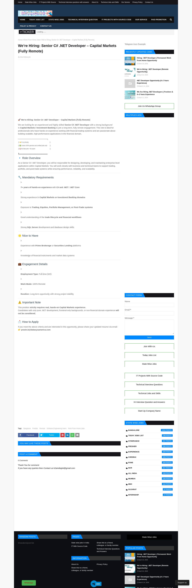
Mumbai (150, 478)
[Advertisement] (69, 67)
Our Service (125, 2)
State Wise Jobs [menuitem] (56, 20)
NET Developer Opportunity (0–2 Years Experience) (153, 82)
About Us (95, 2)
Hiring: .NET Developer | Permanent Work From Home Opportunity (154, 59)
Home (20, 2)
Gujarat (150, 489)
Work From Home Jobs (32, 40)
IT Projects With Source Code (149, 376)
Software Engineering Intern (57, 428)
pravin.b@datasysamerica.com (36, 330)
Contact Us (149, 2)
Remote (42, 428)
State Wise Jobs (31, 2)
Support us (182, 582)
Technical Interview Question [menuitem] (83, 20)
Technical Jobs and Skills (110, 2)
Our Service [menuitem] (141, 20)
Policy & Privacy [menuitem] (28, 26)
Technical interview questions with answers (74, 2)
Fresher (35, 428)
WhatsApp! (28, 583)
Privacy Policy (138, 2)
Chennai (150, 457)
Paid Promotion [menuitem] (158, 20)
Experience (150, 452)
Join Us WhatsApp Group (149, 106)
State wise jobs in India (80, 543)
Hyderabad (150, 441)
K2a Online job (25, 57)
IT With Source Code (79, 546)
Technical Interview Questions (149, 384)
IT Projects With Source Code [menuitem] (116, 20)
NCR (150, 468)
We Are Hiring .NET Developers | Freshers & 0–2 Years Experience (155, 93)
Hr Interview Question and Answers (149, 402)
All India (150, 473)
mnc (150, 484)
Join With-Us (149, 346)
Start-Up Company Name (149, 411)
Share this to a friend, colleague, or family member (107, 544)
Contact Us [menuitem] (45, 26)
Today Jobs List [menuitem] (37, 20)
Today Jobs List (149, 355)
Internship (150, 495)
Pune (150, 462)
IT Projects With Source (47, 2)
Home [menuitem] (22, 20)
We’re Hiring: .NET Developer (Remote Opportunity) (152, 70)
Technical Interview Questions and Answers (108, 550)
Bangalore (27, 428)
